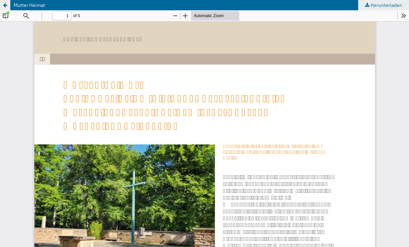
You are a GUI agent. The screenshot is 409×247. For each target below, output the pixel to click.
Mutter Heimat (29, 5)
